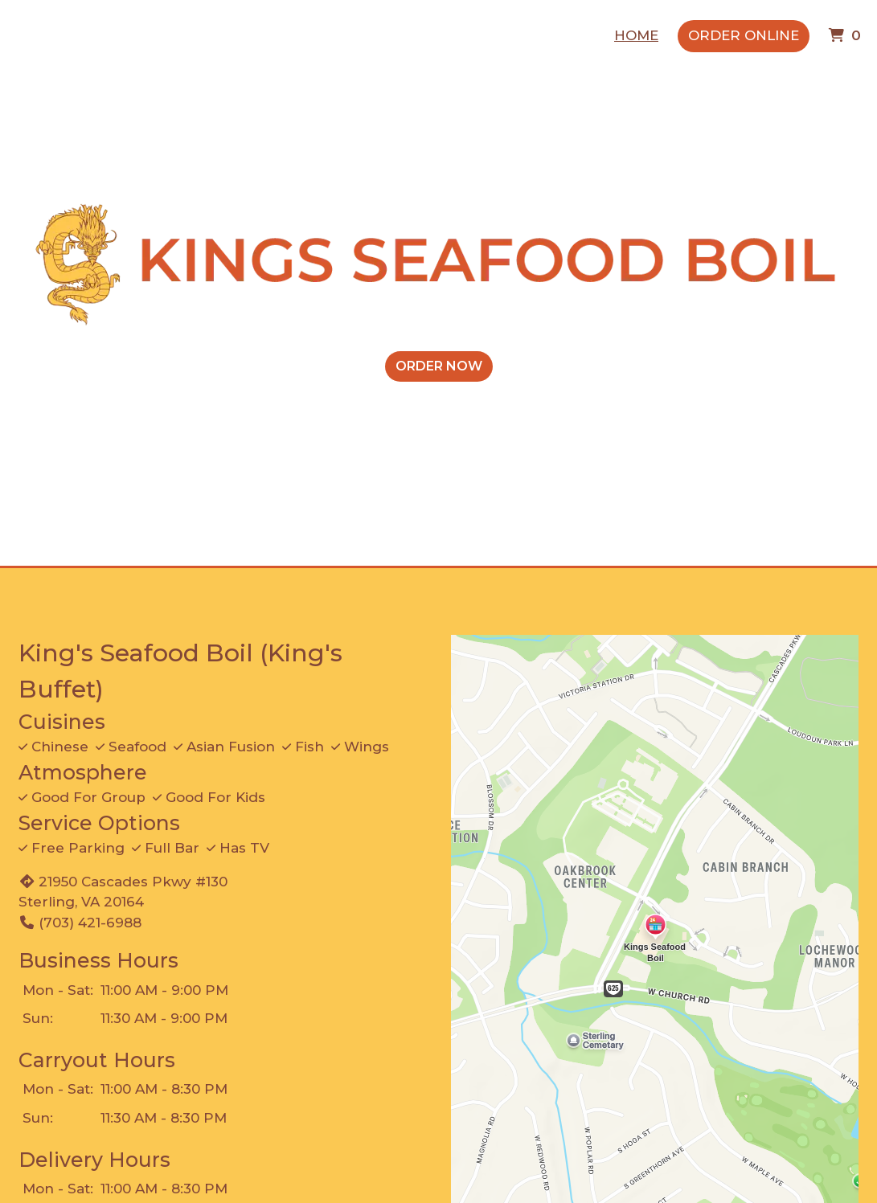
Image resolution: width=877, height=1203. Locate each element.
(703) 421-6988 (79, 923)
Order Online (743, 35)
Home (636, 35)
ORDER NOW (438, 366)
